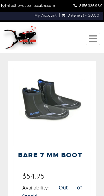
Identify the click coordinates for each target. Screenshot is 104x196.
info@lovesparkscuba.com (30, 5)
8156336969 (91, 5)
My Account (45, 15)
